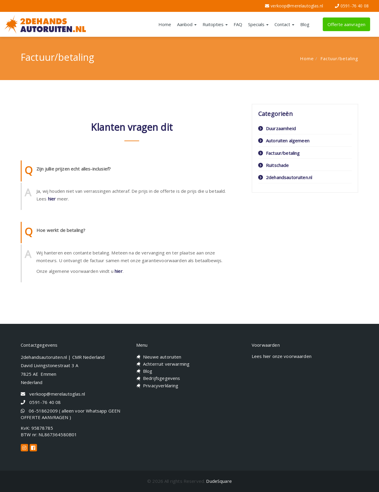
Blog (304, 24)
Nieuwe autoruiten (162, 357)
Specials (258, 24)
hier (52, 199)
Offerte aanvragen (346, 24)
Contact (284, 24)
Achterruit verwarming (166, 364)
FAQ (238, 24)
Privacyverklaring (161, 385)
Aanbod (187, 24)
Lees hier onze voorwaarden (281, 356)
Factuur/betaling (339, 58)
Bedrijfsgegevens (161, 378)
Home (164, 24)
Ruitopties (215, 24)
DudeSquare (219, 481)
